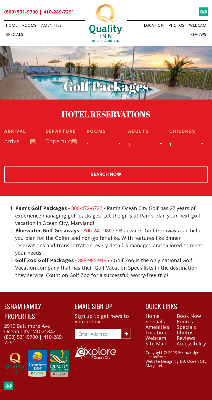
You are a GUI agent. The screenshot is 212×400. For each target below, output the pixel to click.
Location (154, 25)
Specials (14, 34)
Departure (61, 132)
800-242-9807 (98, 231)
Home (11, 25)
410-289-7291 (60, 12)
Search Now (106, 175)
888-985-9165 (93, 261)
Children (182, 132)
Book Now (189, 316)
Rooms (29, 25)
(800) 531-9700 (21, 12)
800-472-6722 (86, 209)
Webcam (197, 25)
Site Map (155, 344)
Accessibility (191, 344)
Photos (176, 25)
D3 (182, 362)
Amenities (51, 25)
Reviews (198, 34)
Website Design (159, 362)
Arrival (15, 132)
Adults (138, 132)
